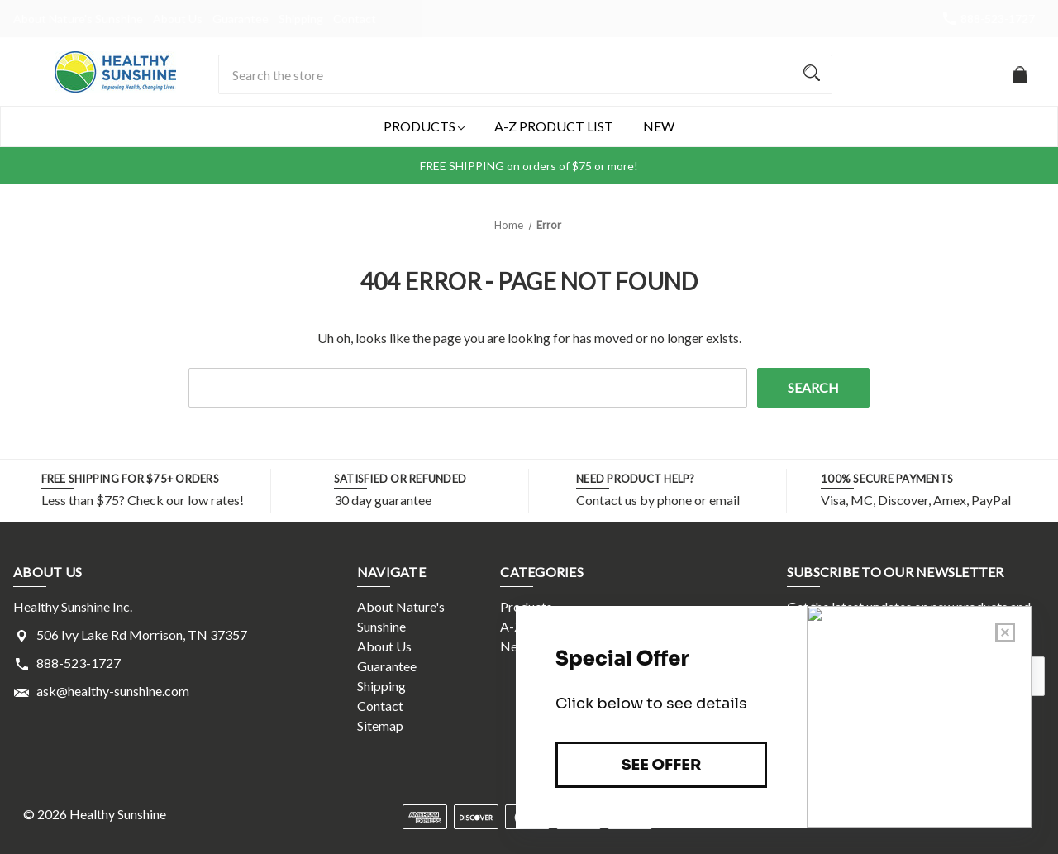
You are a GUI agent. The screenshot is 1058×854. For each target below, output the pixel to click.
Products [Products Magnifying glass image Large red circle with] (424, 126)
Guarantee (240, 19)
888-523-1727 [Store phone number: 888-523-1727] (78, 662)
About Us (178, 19)
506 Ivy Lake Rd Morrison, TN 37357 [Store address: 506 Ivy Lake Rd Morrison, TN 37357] (141, 634)
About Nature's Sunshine (78, 19)
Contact (354, 19)
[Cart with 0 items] (1019, 82)
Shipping (301, 19)
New (658, 126)
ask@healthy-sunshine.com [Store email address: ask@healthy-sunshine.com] (112, 691)
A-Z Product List (553, 126)
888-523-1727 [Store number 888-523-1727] (997, 19)
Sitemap (380, 725)
